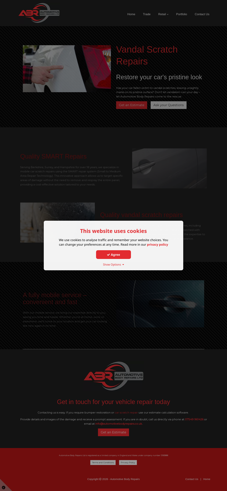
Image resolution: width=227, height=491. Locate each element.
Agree (113, 254)
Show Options (113, 264)
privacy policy (157, 244)
